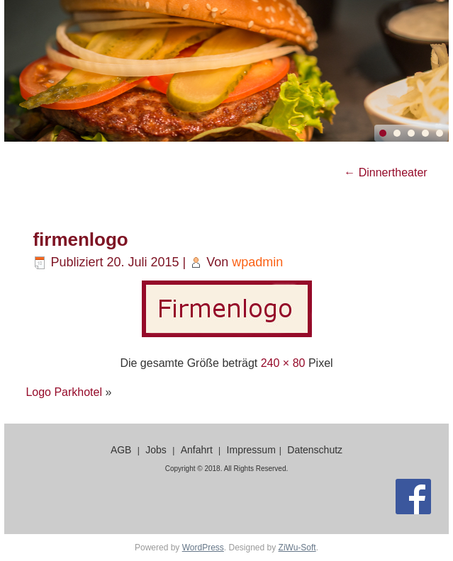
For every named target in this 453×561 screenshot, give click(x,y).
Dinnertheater (385, 172)
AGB (121, 449)
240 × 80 (283, 363)
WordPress (203, 547)
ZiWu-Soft (297, 547)
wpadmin (257, 262)
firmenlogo (80, 239)
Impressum (251, 449)
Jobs (156, 449)
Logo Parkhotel (64, 392)
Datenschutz (314, 449)
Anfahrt (197, 449)
